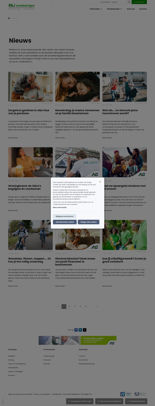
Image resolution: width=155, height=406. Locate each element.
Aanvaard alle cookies (65, 222)
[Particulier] (94, 9)
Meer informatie (60, 207)
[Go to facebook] (76, 330)
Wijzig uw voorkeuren (64, 216)
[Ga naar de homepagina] (29, 7)
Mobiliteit (11, 356)
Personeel (47, 360)
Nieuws (114, 2)
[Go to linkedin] (81, 330)
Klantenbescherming (86, 364)
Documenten (105, 2)
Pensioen (11, 375)
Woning (11, 360)
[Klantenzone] (139, 2)
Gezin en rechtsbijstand (17, 364)
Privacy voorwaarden (42, 394)
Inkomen (47, 364)
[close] (100, 182)
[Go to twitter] (85, 330)
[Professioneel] (112, 9)
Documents (83, 360)
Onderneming (49, 356)
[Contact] (142, 9)
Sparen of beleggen (15, 371)
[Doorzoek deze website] (129, 2)
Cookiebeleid (56, 394)
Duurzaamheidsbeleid (71, 394)
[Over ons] (131, 9)
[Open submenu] (101, 9)
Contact (82, 356)
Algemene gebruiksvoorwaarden (20, 394)
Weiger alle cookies (89, 222)
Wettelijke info (86, 394)
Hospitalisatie (13, 368)
